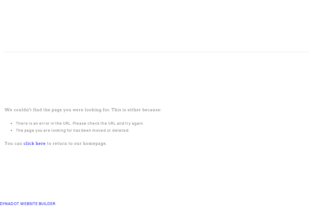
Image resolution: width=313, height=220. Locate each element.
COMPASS (86, 27)
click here (35, 143)
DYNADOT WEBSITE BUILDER (28, 203)
